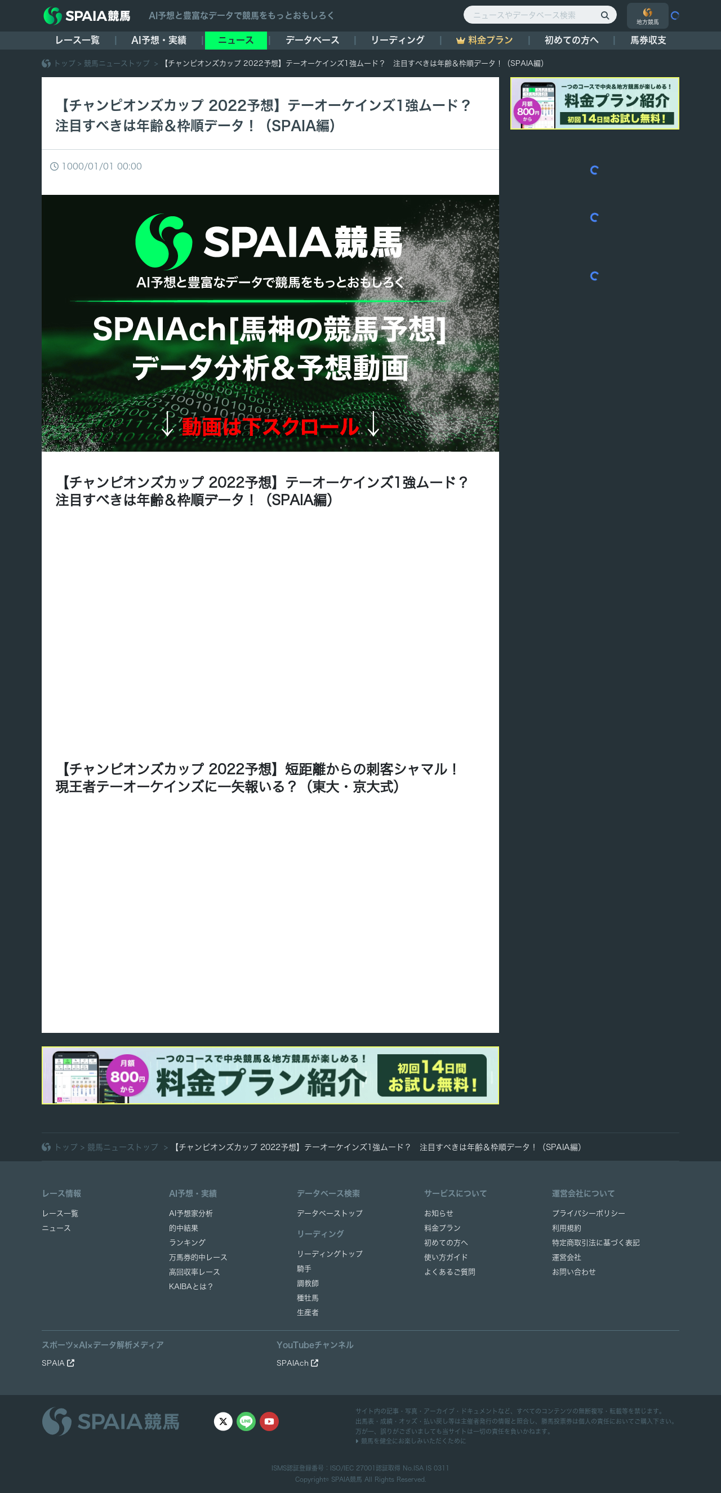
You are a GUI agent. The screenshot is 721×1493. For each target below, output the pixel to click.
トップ (64, 63)
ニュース (236, 39)
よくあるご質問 (449, 1272)
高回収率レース (194, 1272)
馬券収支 (648, 39)
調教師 (308, 1283)
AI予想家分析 (191, 1213)
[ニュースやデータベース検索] (540, 15)
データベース (313, 39)
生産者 (308, 1312)
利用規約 (566, 1228)
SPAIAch (297, 1363)
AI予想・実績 (158, 39)
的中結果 (183, 1228)
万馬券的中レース (198, 1257)
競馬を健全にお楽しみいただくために (410, 1441)
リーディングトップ (330, 1254)
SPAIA (58, 1363)
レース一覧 (77, 39)
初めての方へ (572, 39)
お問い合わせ (574, 1272)
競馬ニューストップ (118, 63)
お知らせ (438, 1213)
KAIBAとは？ (191, 1286)
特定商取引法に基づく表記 (596, 1242)
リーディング (398, 39)
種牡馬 (308, 1298)
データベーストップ (330, 1213)
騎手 (304, 1268)
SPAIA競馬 (346, 1479)
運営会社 (566, 1257)
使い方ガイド (446, 1257)
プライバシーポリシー (588, 1213)
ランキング (187, 1242)
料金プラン (442, 1228)
